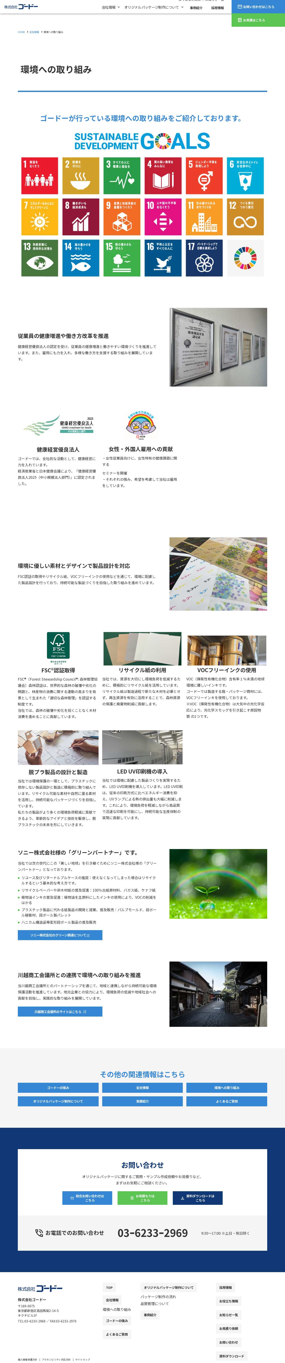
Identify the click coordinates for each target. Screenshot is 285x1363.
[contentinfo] (142, 1321)
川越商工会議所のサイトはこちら (57, 1012)
